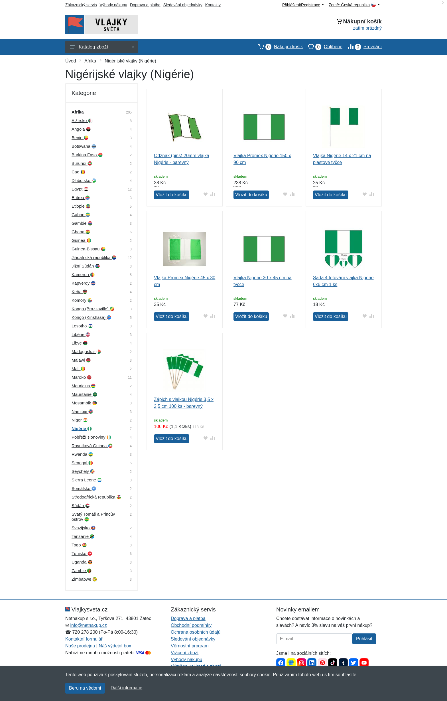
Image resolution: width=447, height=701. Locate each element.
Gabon (81, 214)
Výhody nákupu (113, 5)
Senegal (82, 462)
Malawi (81, 360)
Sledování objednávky (182, 5)
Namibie (82, 411)
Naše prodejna (80, 645)
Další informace (126, 687)
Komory (82, 300)
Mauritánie (84, 394)
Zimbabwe (84, 579)
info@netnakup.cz (88, 625)
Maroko (82, 377)
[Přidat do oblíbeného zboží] (205, 194)
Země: (354, 5)
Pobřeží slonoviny (91, 437)
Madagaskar (86, 351)
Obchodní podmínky (191, 625)
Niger (80, 420)
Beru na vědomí (85, 688)
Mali (78, 368)
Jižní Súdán (86, 266)
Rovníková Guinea (92, 445)
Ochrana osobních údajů (195, 632)
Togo (79, 544)
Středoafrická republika (96, 497)
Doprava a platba (145, 5)
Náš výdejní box (115, 645)
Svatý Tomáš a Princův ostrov (93, 517)
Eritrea (81, 197)
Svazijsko (84, 527)
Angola (81, 129)
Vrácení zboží (184, 652)
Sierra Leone (87, 479)
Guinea (81, 240)
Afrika (90, 60)
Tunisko (82, 553)
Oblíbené (322, 47)
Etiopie (81, 206)
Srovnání (362, 47)
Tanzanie (83, 536)
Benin (80, 137)
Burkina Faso (87, 154)
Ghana (81, 231)
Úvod (70, 60)
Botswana (84, 146)
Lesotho (82, 325)
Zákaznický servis (81, 5)
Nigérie (82, 428)
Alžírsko (82, 120)
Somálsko (84, 488)
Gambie (82, 223)
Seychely (83, 471)
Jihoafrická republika (94, 257)
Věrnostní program (190, 645)
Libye (80, 343)
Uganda (82, 562)
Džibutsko (84, 180)
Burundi (82, 163)
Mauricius (84, 385)
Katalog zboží (102, 47)
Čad (78, 171)
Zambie (82, 570)
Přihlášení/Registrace (303, 5)
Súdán (81, 505)
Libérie (81, 334)
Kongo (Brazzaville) (93, 308)
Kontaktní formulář (84, 639)
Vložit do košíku (172, 194)
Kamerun (83, 274)
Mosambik (84, 402)
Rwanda (82, 454)
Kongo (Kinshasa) (91, 317)
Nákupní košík (278, 47)
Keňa (79, 291)
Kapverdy (84, 283)
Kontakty (213, 5)
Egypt (80, 189)
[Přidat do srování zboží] (212, 194)
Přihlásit (364, 638)
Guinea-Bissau (88, 248)
